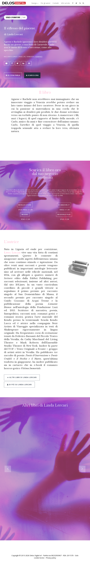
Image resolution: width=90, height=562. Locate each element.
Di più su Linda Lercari (19, 380)
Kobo (25, 211)
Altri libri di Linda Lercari (22, 373)
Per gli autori (45, 3)
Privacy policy (51, 558)
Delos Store (24, 201)
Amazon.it (64, 201)
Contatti (56, 3)
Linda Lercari (15, 34)
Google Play (64, 211)
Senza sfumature (13, 17)
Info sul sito (65, 3)
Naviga (34, 3)
